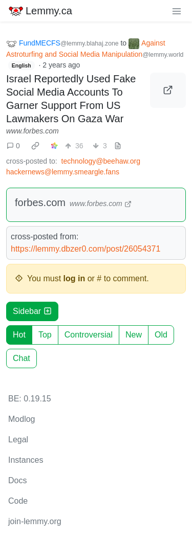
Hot (19, 334)
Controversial (89, 334)
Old (161, 334)
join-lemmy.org (34, 521)
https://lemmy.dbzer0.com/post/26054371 (85, 248)
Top (45, 334)
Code (18, 501)
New (133, 334)
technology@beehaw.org (100, 161)
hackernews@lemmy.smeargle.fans (62, 172)
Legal (18, 439)
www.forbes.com (32, 131)
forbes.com (40, 202)
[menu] (176, 10)
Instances (25, 460)
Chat (21, 358)
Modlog (21, 419)
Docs (17, 480)
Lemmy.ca (40, 11)
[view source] (118, 146)
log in (74, 278)
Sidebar (32, 311)
